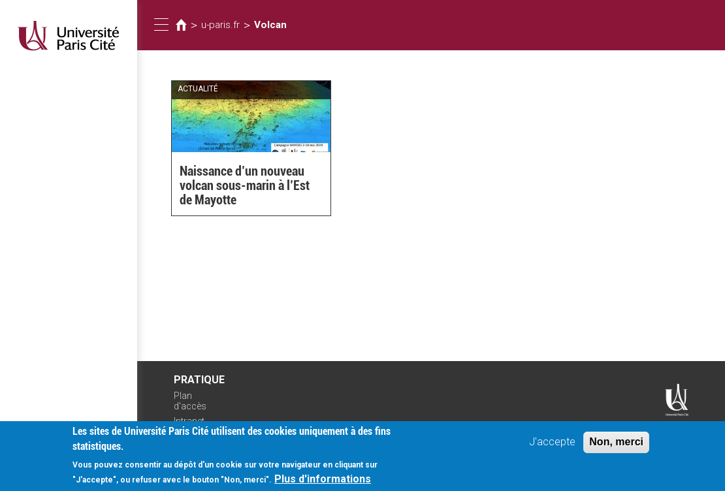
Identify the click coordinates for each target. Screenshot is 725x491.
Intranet (189, 421)
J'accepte (552, 445)
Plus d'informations (322, 482)
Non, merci (616, 445)
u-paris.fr (220, 25)
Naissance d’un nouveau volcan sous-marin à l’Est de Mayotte (245, 185)
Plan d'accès (190, 401)
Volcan (270, 25)
